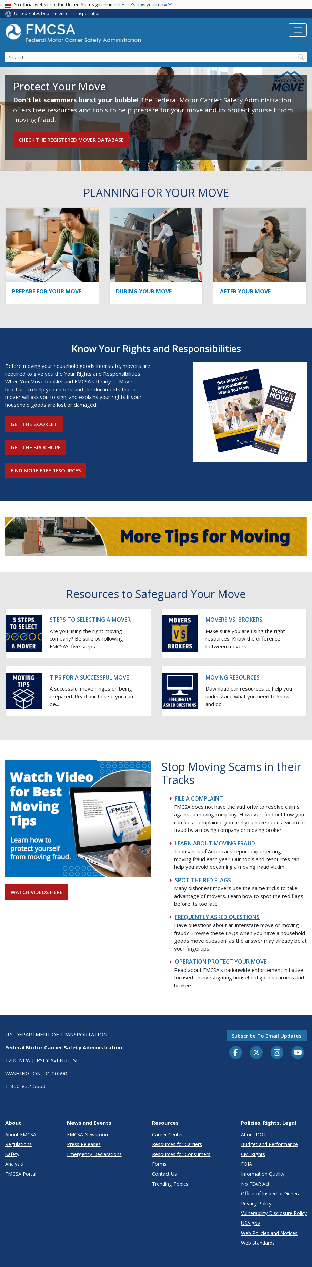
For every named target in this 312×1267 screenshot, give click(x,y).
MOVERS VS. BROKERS (233, 619)
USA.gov (250, 1223)
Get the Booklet (34, 424)
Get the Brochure (36, 447)
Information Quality (262, 1173)
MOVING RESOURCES (232, 677)
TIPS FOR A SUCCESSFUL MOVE (89, 677)
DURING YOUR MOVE (144, 291)
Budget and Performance (269, 1144)
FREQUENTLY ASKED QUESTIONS (217, 917)
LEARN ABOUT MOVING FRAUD (215, 843)
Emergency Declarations (94, 1154)
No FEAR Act (255, 1183)
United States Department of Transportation (57, 14)
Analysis (14, 1163)
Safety (12, 1154)
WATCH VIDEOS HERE (36, 891)
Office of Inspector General (271, 1193)
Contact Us (164, 1173)
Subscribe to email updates (267, 1035)
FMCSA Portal (20, 1173)
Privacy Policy (256, 1203)
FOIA (246, 1163)
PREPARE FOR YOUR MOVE (46, 291)
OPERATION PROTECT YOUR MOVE (220, 961)
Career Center (167, 1134)
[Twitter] (256, 1052)
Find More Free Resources (46, 470)
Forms (159, 1163)
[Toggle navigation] (298, 30)
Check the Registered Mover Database (71, 139)
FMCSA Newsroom (88, 1134)
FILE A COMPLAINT (199, 798)
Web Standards (258, 1242)
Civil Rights (253, 1154)
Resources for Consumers (181, 1154)
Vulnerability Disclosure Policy (274, 1213)
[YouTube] (297, 1052)
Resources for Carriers (177, 1144)
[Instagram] (277, 1053)
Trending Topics (170, 1183)
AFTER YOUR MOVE (245, 291)
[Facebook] (235, 1052)
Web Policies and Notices (269, 1233)
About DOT (253, 1134)
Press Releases (84, 1144)
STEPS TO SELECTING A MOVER (90, 619)
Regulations (18, 1144)
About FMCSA (20, 1134)
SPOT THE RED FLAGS (203, 880)
